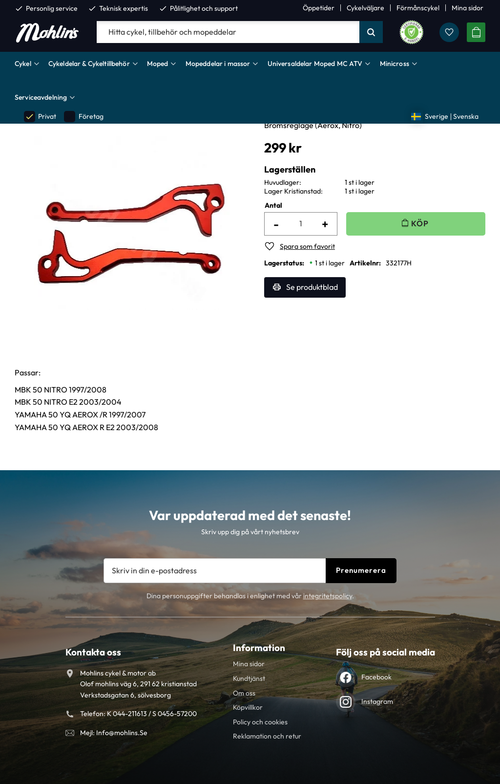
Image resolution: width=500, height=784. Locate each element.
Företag (83, 116)
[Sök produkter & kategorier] (228, 32)
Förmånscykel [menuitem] (417, 7)
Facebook (376, 677)
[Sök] (371, 32)
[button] (449, 32)
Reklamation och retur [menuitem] (267, 736)
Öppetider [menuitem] (318, 7)
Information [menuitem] (259, 647)
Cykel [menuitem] (23, 63)
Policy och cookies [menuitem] (260, 722)
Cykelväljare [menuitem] (365, 7)
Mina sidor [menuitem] (467, 7)
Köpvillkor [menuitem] (248, 707)
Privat (40, 116)
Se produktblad (312, 287)
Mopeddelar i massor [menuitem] (218, 63)
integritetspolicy (327, 595)
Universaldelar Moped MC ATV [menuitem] (315, 63)
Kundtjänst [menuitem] (249, 678)
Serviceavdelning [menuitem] (41, 97)
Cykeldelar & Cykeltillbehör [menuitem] (89, 63)
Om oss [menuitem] (244, 693)
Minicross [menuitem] (394, 63)
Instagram (377, 701)
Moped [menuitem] (157, 63)
